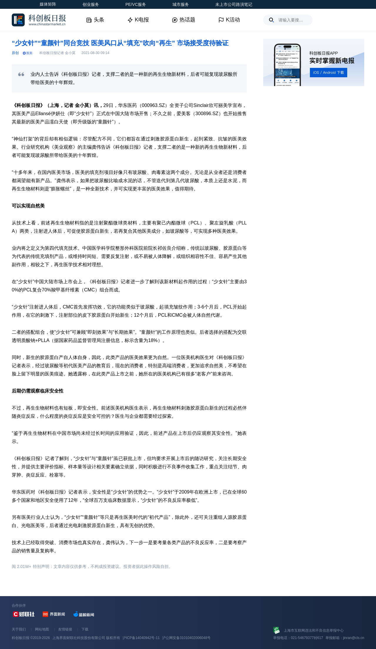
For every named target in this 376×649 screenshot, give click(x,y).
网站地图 (42, 629)
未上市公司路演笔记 (233, 4)
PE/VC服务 (135, 4)
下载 (84, 629)
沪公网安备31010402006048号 (186, 638)
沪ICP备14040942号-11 (141, 638)
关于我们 (19, 629)
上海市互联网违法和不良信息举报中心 (314, 630)
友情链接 (65, 629)
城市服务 (180, 4)
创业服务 (91, 4)
